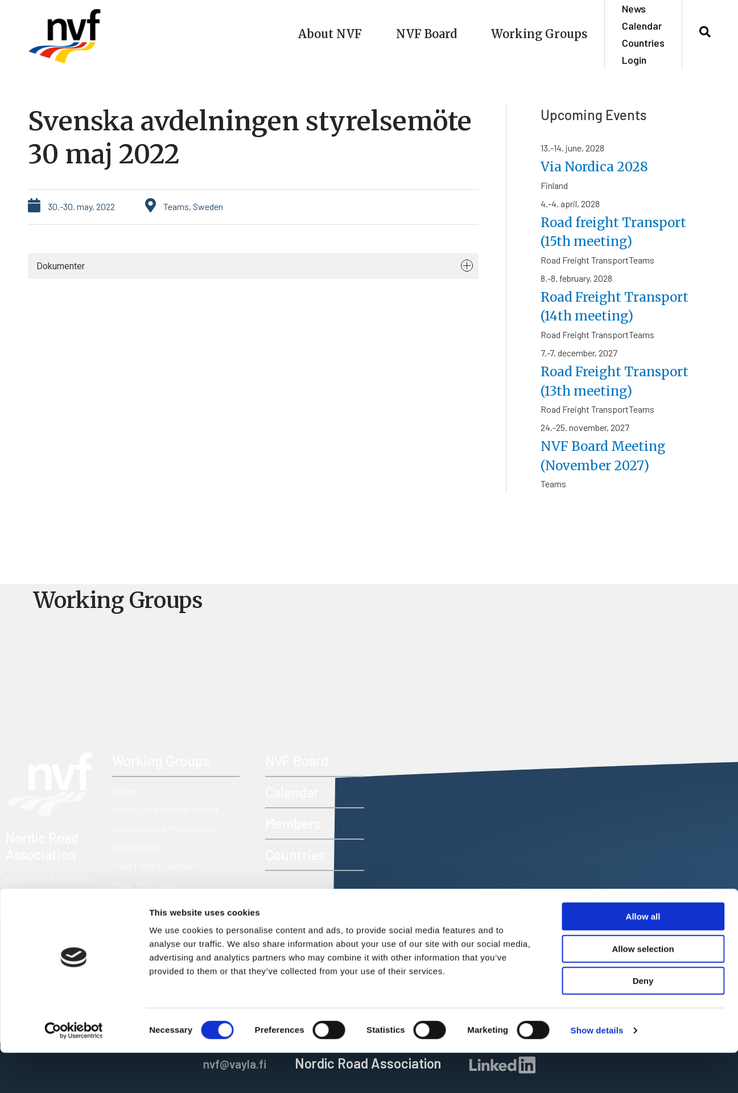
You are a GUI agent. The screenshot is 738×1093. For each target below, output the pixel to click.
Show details (597, 1070)
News (634, 8)
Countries (643, 42)
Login (634, 60)
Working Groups (539, 34)
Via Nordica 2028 (598, 166)
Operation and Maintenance (164, 828)
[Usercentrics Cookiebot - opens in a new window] (73, 1070)
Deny (643, 1021)
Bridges (126, 790)
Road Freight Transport (156, 865)
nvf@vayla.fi (60, 916)
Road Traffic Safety (148, 903)
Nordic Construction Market (165, 809)
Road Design (136, 846)
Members (292, 823)
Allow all (643, 956)
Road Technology (144, 884)
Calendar (642, 25)
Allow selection (643, 989)
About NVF (330, 34)
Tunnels (126, 922)
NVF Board (426, 34)
